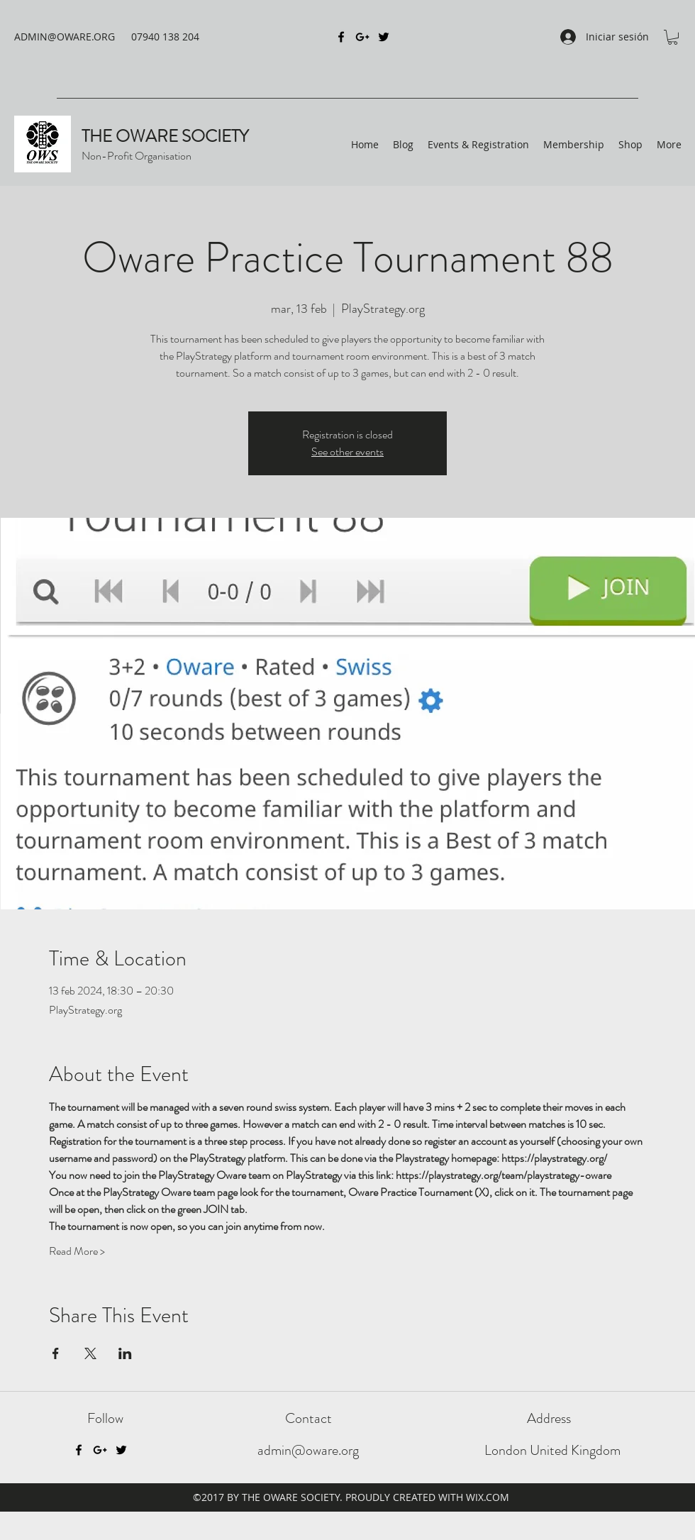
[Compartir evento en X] (90, 1353)
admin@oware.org (308, 1450)
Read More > (77, 1251)
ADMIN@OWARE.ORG (64, 36)
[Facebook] (79, 1450)
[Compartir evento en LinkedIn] (125, 1353)
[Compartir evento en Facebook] (55, 1353)
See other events (347, 451)
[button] (673, 37)
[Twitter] (121, 1450)
